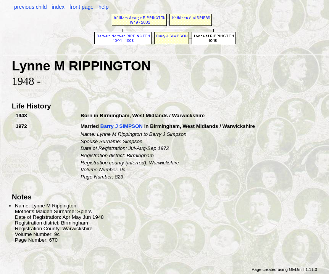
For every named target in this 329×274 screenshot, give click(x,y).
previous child (30, 7)
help (103, 7)
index (58, 7)
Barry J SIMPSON (121, 126)
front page (81, 7)
